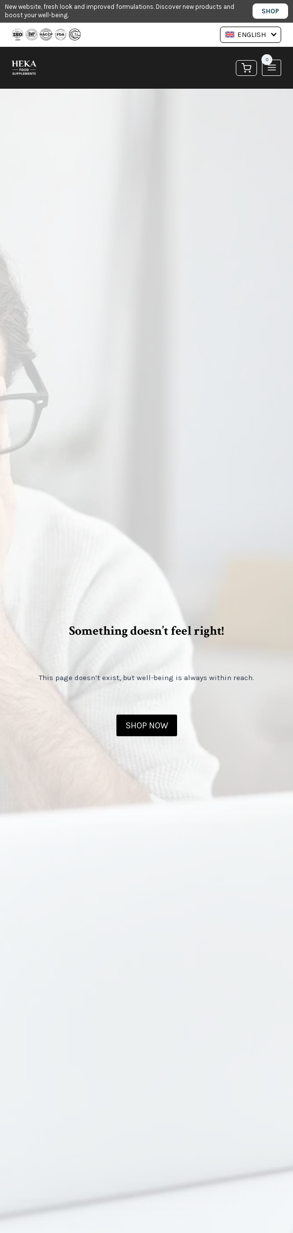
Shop (270, 11)
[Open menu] (271, 68)
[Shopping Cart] (246, 67)
